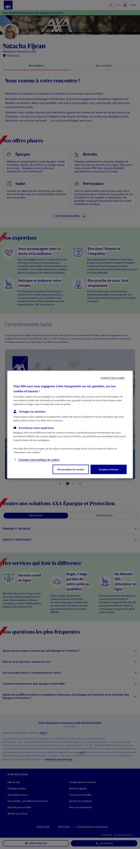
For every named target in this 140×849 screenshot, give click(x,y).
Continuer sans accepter (112, 377)
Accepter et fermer (108, 469)
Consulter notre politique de (39, 460)
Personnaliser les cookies (70, 469)
